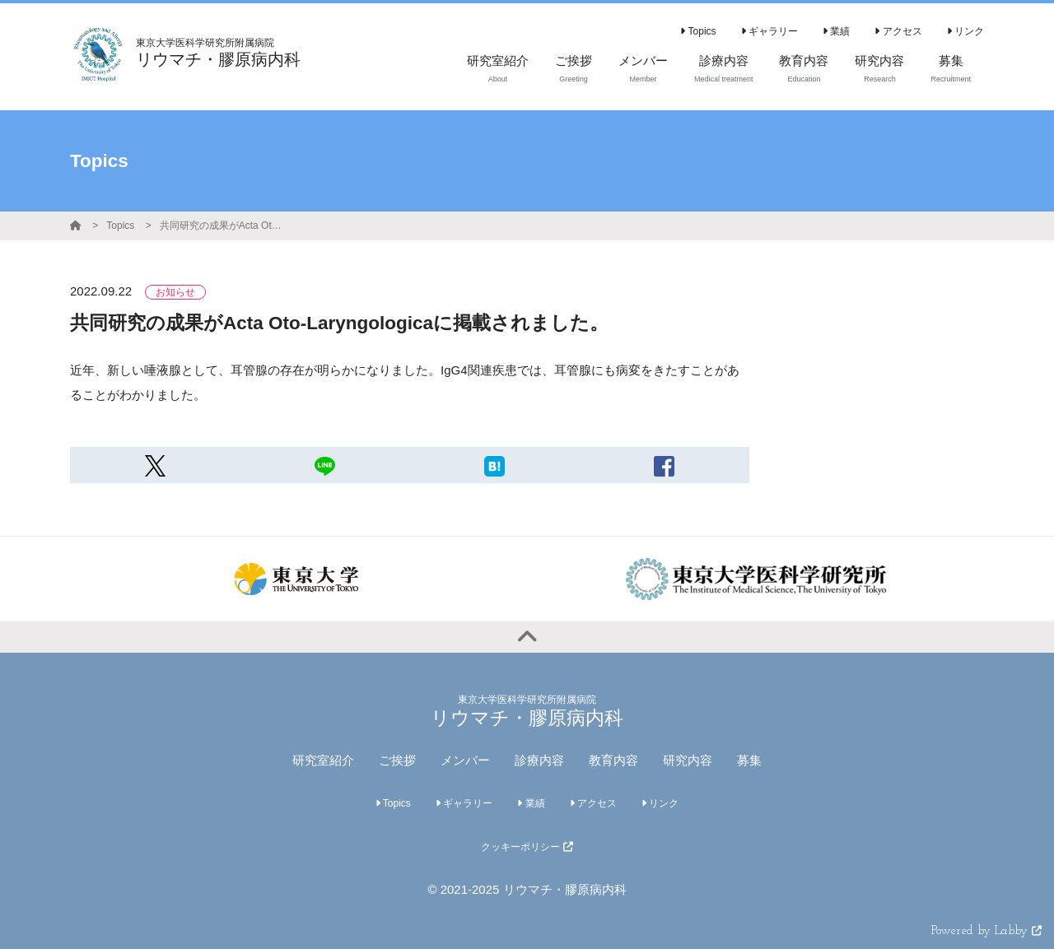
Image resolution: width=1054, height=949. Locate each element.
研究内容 (687, 760)
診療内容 (539, 760)
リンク (965, 31)
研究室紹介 (323, 760)
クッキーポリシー (526, 847)
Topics (698, 31)
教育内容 (613, 760)
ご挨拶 (397, 760)
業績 (836, 31)
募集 (749, 760)
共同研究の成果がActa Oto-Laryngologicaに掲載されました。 (221, 225)
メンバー (465, 760)
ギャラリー (769, 31)
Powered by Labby (986, 931)
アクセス (897, 31)
